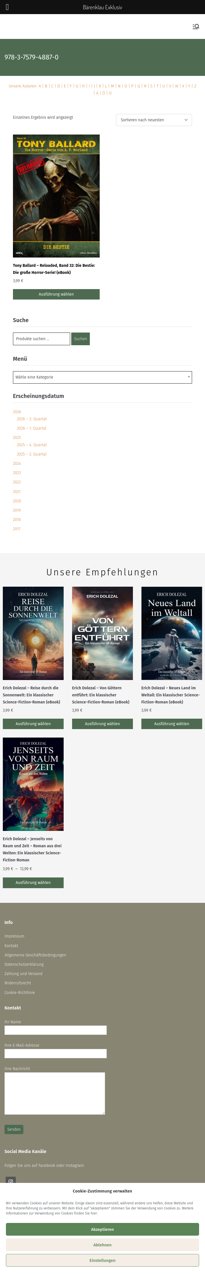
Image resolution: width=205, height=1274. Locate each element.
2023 (17, 472)
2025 (17, 437)
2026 (17, 412)
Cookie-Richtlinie (20, 992)
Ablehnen (102, 1244)
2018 (17, 519)
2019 (17, 510)
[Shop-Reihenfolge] (154, 120)
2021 (17, 491)
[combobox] (102, 377)
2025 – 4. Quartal (32, 445)
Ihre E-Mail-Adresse (56, 1049)
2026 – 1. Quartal (31, 428)
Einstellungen (103, 1260)
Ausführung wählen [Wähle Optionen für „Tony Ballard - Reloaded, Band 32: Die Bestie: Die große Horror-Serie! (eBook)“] (56, 294)
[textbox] (36, 377)
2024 (17, 463)
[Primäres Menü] (195, 26)
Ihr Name (56, 1026)
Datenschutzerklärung (24, 964)
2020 (17, 501)
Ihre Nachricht (55, 1091)
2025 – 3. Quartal (31, 454)
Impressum (14, 936)
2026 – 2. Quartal (32, 419)
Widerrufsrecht (18, 983)
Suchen (80, 338)
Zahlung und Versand (24, 973)
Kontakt (11, 945)
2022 (17, 482)
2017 (16, 529)
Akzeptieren (102, 1229)
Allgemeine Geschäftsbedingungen (35, 955)
